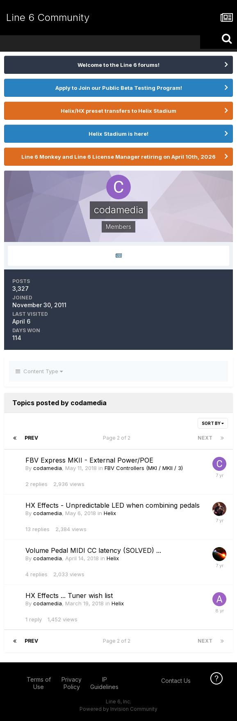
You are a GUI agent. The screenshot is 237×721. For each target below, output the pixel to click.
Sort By (213, 423)
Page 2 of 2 (118, 438)
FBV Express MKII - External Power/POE (89, 460)
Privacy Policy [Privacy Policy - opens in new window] (72, 683)
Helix (110, 513)
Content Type (39, 371)
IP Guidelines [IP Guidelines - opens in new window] (104, 683)
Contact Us (176, 680)
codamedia (47, 468)
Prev (31, 438)
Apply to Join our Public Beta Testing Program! (118, 87)
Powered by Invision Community (118, 709)
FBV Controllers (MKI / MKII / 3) (144, 468)
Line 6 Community (47, 17)
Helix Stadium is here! (118, 133)
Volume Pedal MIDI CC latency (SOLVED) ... (93, 550)
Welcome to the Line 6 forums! (118, 65)
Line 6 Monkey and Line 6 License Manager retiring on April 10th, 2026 (118, 156)
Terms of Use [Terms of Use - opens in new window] (39, 683)
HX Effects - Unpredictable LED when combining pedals (112, 505)
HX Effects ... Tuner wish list (69, 595)
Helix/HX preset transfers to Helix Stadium (118, 110)
